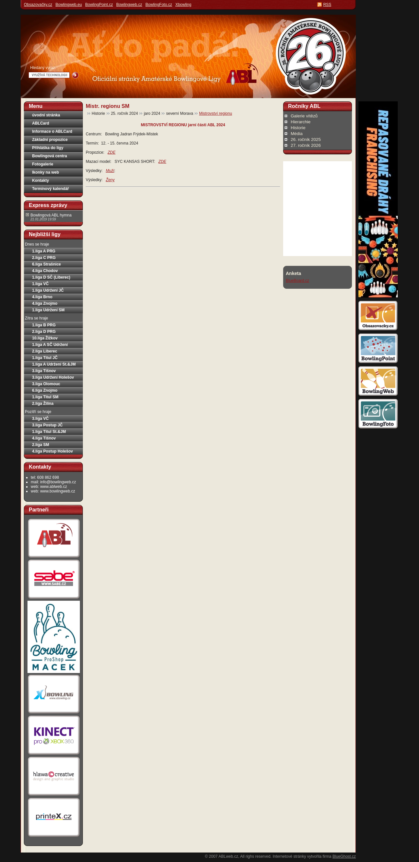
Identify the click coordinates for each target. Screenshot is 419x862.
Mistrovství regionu (215, 113)
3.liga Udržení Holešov (53, 377)
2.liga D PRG (44, 331)
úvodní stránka (46, 115)
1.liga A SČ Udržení (50, 344)
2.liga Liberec (44, 351)
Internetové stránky (289, 856)
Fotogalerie (42, 164)
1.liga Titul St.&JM (49, 431)
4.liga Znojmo (44, 303)
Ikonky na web (45, 172)
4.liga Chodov (45, 270)
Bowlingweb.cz (129, 4)
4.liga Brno (42, 297)
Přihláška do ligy (47, 148)
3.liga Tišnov (44, 371)
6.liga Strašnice (46, 264)
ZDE (162, 161)
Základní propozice (50, 139)
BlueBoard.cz (297, 280)
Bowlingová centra (49, 156)
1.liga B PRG (44, 325)
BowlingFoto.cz (158, 4)
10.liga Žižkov (45, 338)
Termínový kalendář (50, 188)
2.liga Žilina (42, 403)
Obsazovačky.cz (38, 4)
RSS (327, 4)
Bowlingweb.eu (68, 4)
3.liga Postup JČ (47, 425)
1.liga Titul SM (45, 397)
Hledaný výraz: (43, 67)
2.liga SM (40, 444)
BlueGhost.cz (344, 856)
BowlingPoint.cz (99, 4)
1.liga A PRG (43, 251)
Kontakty (40, 180)
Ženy (110, 180)
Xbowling (183, 4)
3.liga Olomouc (46, 384)
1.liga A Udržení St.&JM (54, 364)
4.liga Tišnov (44, 438)
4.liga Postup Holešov (52, 451)
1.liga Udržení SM (48, 310)
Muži (110, 170)
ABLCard (40, 123)
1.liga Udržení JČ (48, 290)
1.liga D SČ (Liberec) (51, 277)
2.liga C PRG (44, 257)
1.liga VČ (40, 284)
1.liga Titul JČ (45, 357)
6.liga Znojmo (44, 390)
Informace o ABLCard (52, 131)
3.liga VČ (40, 418)
